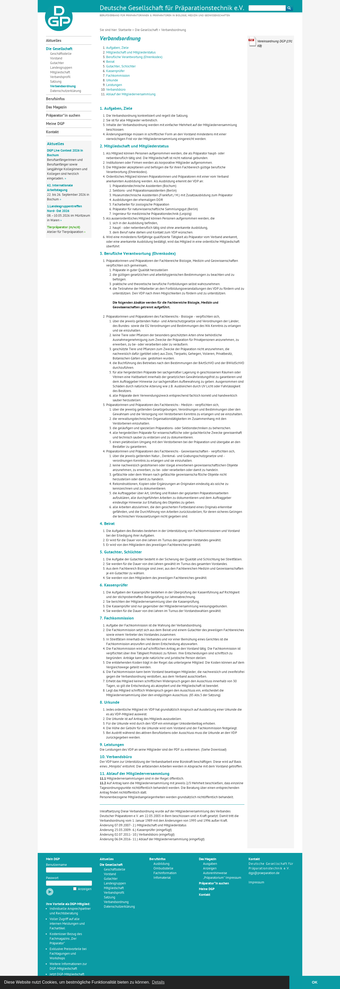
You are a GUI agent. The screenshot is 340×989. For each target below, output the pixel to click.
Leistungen (114, 85)
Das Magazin (56, 107)
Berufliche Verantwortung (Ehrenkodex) (134, 57)
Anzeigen (84, 889)
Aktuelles (53, 40)
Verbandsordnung (63, 86)
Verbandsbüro (116, 90)
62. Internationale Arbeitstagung (60, 187)
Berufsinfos (55, 99)
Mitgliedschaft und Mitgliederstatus (131, 52)
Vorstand (56, 58)
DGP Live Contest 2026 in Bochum (65, 153)
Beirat (110, 62)
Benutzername (56, 865)
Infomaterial (162, 878)
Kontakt (52, 132)
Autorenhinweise (215, 873)
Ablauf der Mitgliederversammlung (131, 94)
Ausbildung (161, 864)
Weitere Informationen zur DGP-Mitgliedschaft (68, 966)
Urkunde (112, 80)
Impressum (256, 882)
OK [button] (315, 982)
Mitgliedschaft (60, 72)
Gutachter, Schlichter (121, 66)
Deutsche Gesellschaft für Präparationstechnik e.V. (172, 8)
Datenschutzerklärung (65, 91)
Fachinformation (164, 873)
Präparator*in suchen (63, 115)
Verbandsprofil (60, 77)
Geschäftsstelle (61, 54)
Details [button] (158, 982)
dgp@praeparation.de (264, 873)
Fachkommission (118, 76)
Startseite (125, 30)
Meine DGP (55, 124)
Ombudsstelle (163, 868)
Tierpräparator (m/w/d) (63, 227)
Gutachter (57, 63)
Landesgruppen (61, 68)
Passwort (52, 878)
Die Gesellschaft (146, 30)
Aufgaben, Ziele (117, 48)
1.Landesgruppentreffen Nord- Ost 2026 (64, 208)
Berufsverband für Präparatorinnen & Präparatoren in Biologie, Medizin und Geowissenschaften (165, 15)
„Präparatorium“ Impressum (222, 878)
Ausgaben (210, 864)
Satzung (55, 82)
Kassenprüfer (115, 71)
